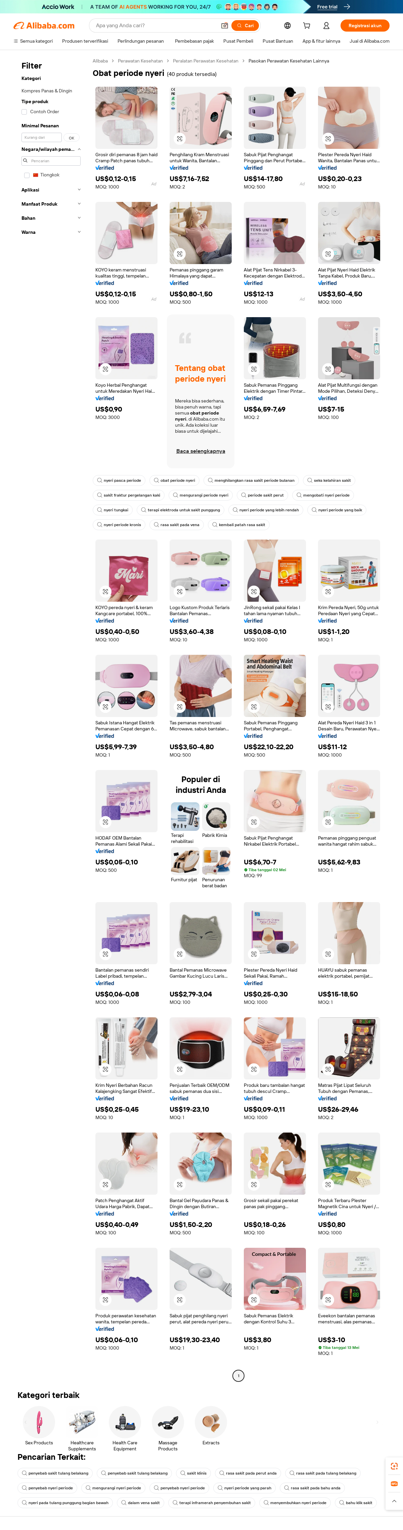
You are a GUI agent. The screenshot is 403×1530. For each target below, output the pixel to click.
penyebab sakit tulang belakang (55, 1473)
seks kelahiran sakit (329, 480)
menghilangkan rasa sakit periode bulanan (251, 480)
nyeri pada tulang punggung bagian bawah (65, 1502)
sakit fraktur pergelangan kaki (128, 495)
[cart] (308, 26)
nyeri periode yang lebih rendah (266, 510)
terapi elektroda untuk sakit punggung (180, 510)
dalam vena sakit (140, 1502)
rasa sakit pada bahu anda (312, 1488)
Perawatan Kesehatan (140, 60)
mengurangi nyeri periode (113, 1488)
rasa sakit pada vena (176, 524)
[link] (394, 1466)
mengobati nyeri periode (323, 495)
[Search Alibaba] (155, 25)
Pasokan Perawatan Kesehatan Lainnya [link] (289, 60)
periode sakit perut (262, 495)
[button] (225, 26)
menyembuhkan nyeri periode (295, 1502)
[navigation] (51, 719)
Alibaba (100, 60)
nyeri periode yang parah (244, 1488)
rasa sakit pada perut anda (248, 1473)
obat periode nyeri (174, 480)
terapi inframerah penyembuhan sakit (212, 1502)
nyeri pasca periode (119, 480)
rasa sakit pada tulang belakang (322, 1473)
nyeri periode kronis (119, 524)
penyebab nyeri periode (47, 1488)
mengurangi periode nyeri (200, 495)
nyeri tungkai (112, 510)
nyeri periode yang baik (337, 510)
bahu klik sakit (355, 1502)
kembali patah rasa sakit (238, 524)
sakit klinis (193, 1473)
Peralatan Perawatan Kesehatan (205, 60)
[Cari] (245, 25)
